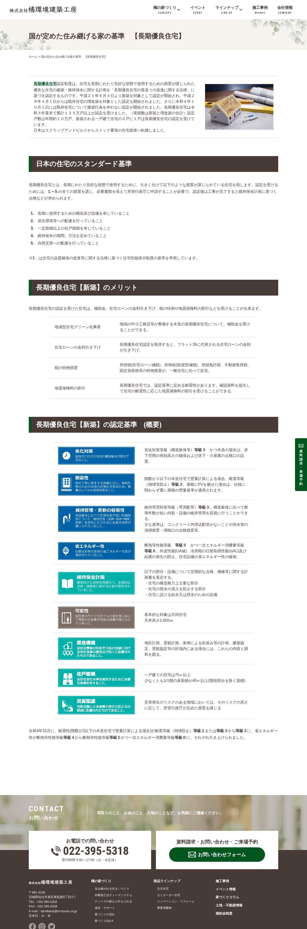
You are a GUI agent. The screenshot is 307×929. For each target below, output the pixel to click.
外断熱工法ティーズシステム (113, 860)
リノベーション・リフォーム (176, 866)
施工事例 (222, 846)
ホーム (33, 56)
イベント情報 (226, 854)
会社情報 (34, 916)
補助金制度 (224, 878)
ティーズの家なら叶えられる (113, 866)
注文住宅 (163, 854)
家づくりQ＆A (104, 886)
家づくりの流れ (105, 879)
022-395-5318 (96, 816)
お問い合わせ (53, 916)
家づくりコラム (227, 862)
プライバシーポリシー (81, 916)
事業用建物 (164, 873)
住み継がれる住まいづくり (112, 854)
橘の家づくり (101, 846)
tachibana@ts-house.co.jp (59, 876)
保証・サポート (105, 873)
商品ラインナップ (167, 846)
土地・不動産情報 (229, 870)
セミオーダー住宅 (168, 860)
